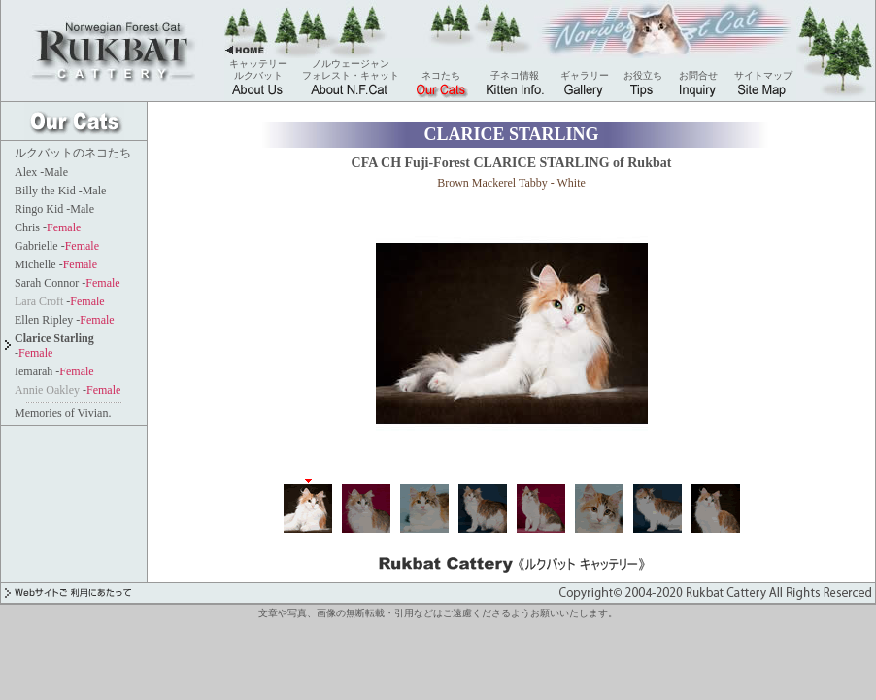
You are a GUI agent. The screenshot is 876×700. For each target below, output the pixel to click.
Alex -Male (41, 172)
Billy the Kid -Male (60, 190)
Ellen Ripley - (65, 320)
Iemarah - (54, 371)
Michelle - (56, 264)
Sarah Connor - (67, 283)
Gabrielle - (57, 246)
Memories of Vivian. (63, 413)
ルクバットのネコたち (73, 152)
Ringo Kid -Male (54, 209)
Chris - (48, 227)
